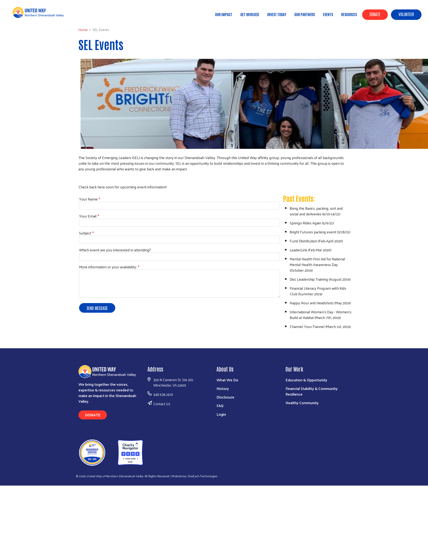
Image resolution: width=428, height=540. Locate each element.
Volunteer (406, 14)
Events (328, 14)
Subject (85, 233)
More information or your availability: (108, 267)
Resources (349, 14)
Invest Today (276, 14)
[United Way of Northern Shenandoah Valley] (109, 452)
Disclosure (225, 397)
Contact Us (161, 404)
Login (221, 414)
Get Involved (249, 14)
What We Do (227, 380)
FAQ (220, 405)
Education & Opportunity (306, 380)
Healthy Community (302, 402)
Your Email (88, 216)
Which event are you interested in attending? (115, 250)
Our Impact (223, 14)
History (223, 388)
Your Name (88, 199)
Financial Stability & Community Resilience (312, 391)
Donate (375, 14)
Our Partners (304, 14)
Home (24, 16)
